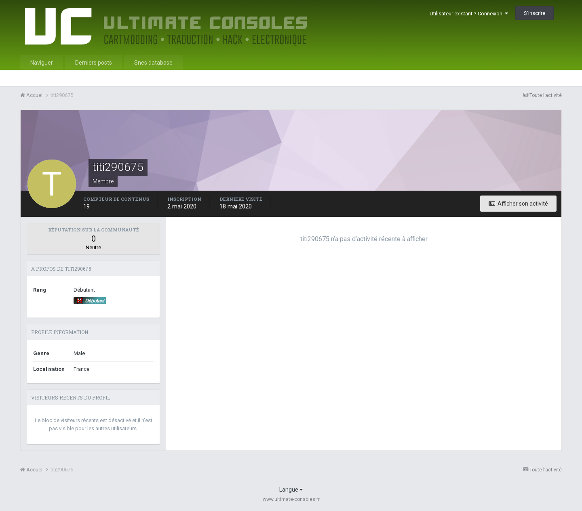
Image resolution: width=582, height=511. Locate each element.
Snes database (153, 62)
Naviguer (41, 62)
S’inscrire (534, 13)
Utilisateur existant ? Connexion (469, 14)
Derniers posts (93, 62)
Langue (291, 489)
